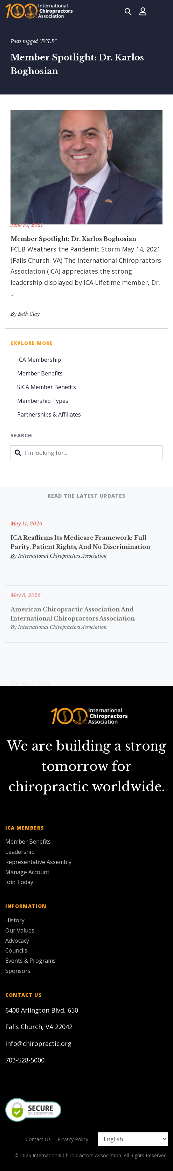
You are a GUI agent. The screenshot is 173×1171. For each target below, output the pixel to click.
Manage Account (27, 872)
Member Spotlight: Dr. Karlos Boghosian (73, 238)
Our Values (19, 930)
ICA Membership (39, 360)
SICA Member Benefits (46, 387)
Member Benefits (40, 373)
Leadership (20, 852)
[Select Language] (133, 1139)
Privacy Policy (72, 1139)
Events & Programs (30, 960)
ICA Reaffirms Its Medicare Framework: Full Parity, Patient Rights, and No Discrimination (80, 553)
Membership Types (42, 401)
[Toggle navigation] (159, 11)
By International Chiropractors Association (59, 566)
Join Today (19, 882)
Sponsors (17, 971)
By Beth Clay (25, 314)
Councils (16, 950)
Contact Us (38, 1139)
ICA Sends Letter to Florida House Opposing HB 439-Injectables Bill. (85, 652)
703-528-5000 (24, 1060)
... (13, 293)
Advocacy (17, 940)
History (15, 920)
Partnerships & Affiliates (49, 414)
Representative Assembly (38, 862)
